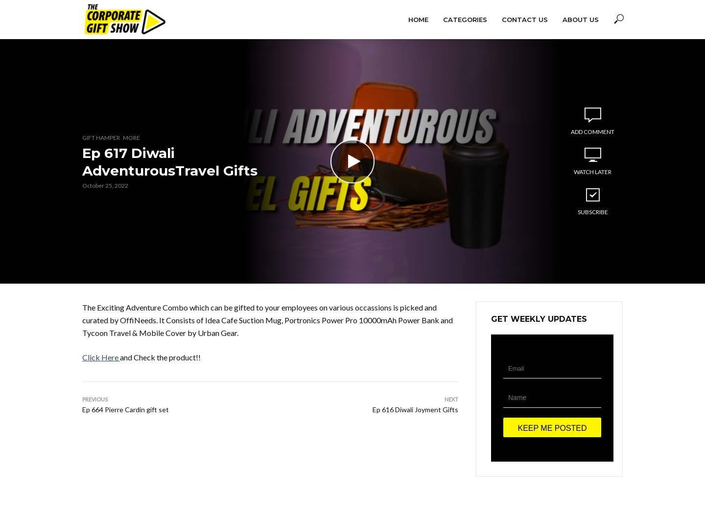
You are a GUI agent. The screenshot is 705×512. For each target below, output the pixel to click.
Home (418, 19)
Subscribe (593, 201)
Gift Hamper (101, 137)
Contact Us (525, 19)
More (131, 137)
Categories (465, 19)
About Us (581, 19)
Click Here (100, 357)
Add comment (592, 131)
